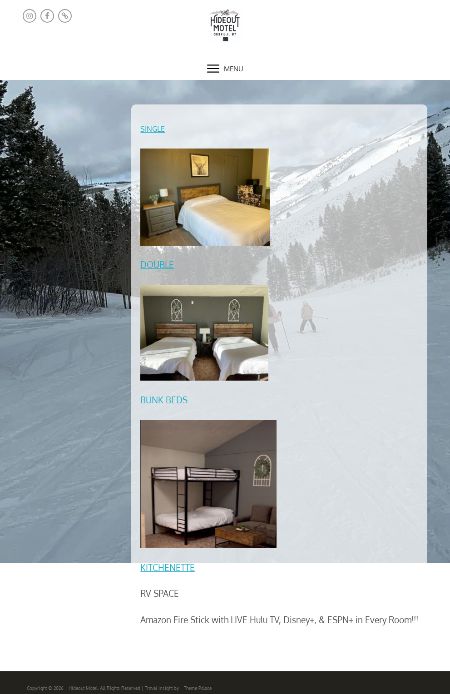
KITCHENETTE (167, 567)
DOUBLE (157, 264)
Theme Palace (198, 688)
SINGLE (152, 129)
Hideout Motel (83, 688)
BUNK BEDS (164, 400)
